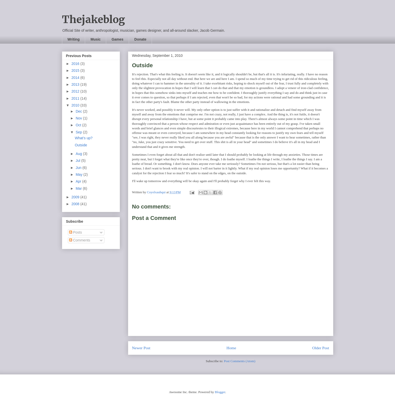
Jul (78, 161)
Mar (79, 188)
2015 (75, 70)
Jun (79, 168)
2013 (75, 84)
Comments (79, 240)
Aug (79, 154)
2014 (75, 78)
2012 (75, 91)
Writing (74, 39)
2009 (75, 197)
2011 (75, 98)
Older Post (320, 348)
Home (231, 348)
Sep (79, 132)
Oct (79, 125)
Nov (79, 118)
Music (95, 39)
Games (117, 39)
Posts (75, 232)
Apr (79, 181)
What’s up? (83, 138)
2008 (75, 204)
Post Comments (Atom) (239, 361)
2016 (75, 64)
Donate (140, 39)
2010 (75, 105)
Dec (79, 111)
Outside (81, 145)
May (79, 174)
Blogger (220, 392)
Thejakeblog (93, 19)
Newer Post (141, 348)
